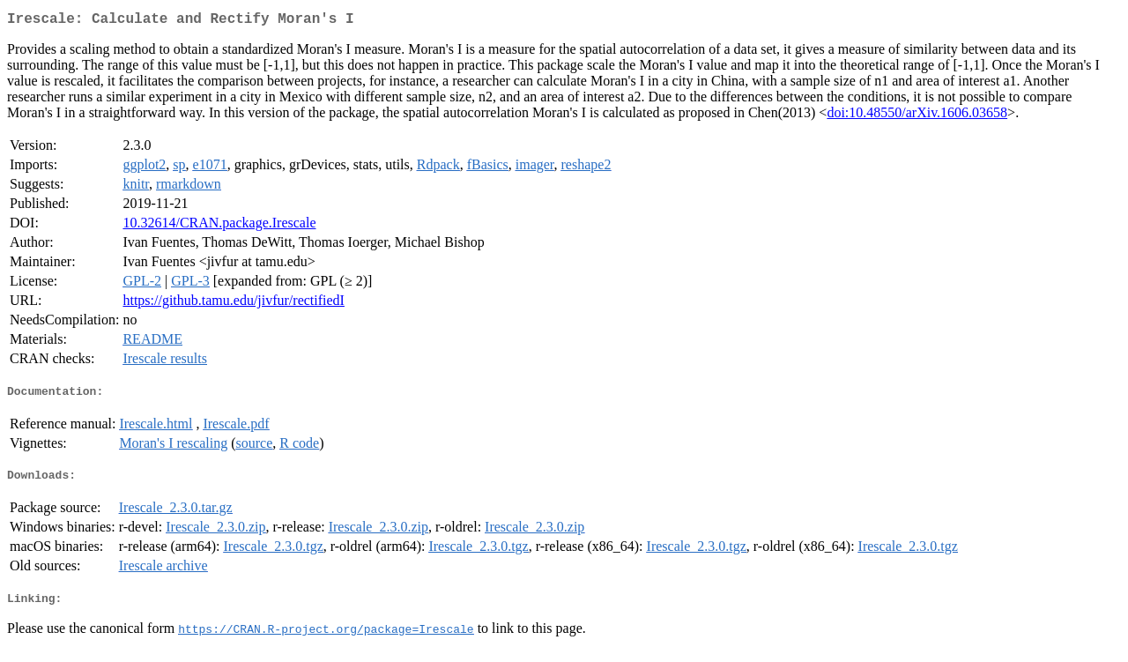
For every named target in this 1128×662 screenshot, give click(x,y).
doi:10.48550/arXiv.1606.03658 (917, 115)
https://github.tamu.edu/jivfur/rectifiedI (233, 303)
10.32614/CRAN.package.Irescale (218, 226)
